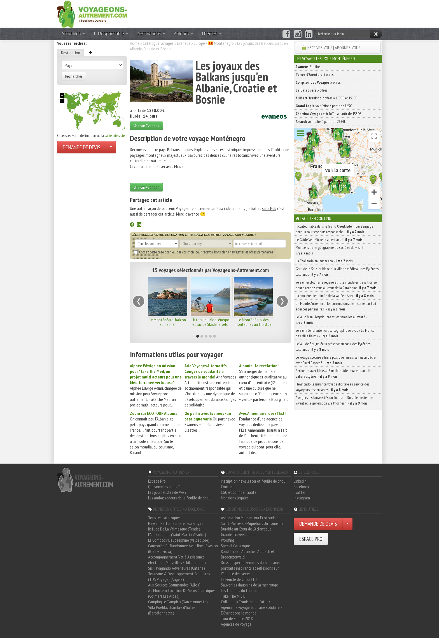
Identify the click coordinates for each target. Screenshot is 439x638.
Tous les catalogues (164, 517)
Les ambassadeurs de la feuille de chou (179, 498)
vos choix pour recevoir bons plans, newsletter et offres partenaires (203, 251)
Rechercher (73, 76)
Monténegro (224, 43)
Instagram (302, 498)
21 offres (308, 66)
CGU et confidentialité (238, 492)
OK (375, 34)
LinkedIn (300, 481)
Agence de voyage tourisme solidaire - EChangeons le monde (251, 610)
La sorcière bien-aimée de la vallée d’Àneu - (335, 295)
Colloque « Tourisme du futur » (245, 601)
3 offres (311, 90)
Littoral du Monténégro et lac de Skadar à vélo (210, 322)
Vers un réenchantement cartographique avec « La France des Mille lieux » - (335, 333)
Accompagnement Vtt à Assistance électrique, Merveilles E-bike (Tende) (177, 559)
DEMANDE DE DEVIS (82, 147)
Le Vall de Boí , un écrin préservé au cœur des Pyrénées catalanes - (333, 346)
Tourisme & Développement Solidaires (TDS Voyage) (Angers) (179, 576)
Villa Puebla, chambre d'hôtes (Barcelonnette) (171, 610)
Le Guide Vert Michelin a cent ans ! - (329, 239)
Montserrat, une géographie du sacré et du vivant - (330, 250)
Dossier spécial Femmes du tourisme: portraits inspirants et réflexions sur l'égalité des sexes (250, 568)
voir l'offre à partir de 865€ (324, 105)
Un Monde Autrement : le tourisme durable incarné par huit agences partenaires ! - (336, 306)
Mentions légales (235, 498)
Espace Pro (157, 481)
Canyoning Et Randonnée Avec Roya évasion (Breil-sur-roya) (183, 548)
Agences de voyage (236, 624)
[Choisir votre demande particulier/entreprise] (111, 147)
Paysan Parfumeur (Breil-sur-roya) (175, 523)
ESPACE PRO (311, 539)
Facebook (301, 486)
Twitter (299, 492)
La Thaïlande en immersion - (324, 260)
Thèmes (211, 33)
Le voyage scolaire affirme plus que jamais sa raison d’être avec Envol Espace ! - (335, 360)
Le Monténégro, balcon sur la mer (168, 322)
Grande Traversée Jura (238, 534)
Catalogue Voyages (158, 43)
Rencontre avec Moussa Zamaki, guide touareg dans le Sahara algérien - (333, 373)
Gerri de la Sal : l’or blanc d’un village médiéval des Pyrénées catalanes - (337, 271)
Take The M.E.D (233, 596)
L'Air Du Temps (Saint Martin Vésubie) (177, 534)
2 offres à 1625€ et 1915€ (326, 98)
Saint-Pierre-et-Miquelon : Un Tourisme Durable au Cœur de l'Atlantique (252, 526)
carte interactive (116, 135)
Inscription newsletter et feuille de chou (253, 481)
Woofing (227, 540)
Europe (199, 43)
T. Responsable (110, 33)
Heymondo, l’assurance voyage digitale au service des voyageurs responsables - (332, 387)
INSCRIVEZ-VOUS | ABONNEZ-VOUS (333, 47)
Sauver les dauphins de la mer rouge (249, 585)
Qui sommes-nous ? (164, 486)
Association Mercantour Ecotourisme (251, 517)
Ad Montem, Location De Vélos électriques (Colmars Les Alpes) (182, 593)
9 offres (314, 74)
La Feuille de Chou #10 (238, 579)
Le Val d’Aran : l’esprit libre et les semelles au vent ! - (331, 319)
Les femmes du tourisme (240, 590)
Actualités (73, 33)
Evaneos (183, 43)
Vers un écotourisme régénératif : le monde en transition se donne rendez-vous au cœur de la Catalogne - (336, 285)
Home (134, 43)
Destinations (151, 33)
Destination (70, 52)
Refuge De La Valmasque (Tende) (174, 529)
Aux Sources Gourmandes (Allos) (174, 585)
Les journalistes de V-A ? (167, 492)
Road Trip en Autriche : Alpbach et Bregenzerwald (248, 554)
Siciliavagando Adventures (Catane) (176, 568)
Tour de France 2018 (237, 618)
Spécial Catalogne (235, 545)
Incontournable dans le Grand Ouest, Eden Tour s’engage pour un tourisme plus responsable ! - (334, 229)
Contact (227, 486)
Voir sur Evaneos (146, 125)
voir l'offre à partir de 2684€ (320, 121)
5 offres (318, 82)
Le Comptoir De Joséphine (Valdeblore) (178, 540)
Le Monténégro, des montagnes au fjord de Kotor (253, 324)
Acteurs (183, 33)
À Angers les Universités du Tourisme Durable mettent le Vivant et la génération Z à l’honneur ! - (334, 400)
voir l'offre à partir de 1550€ (328, 113)
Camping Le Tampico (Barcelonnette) (178, 601)
